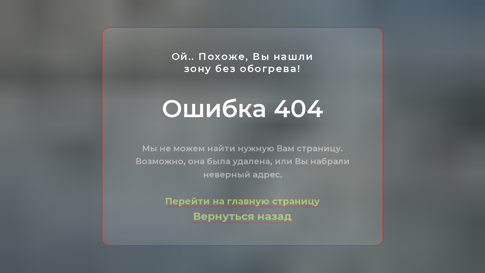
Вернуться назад (242, 216)
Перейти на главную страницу (242, 201)
